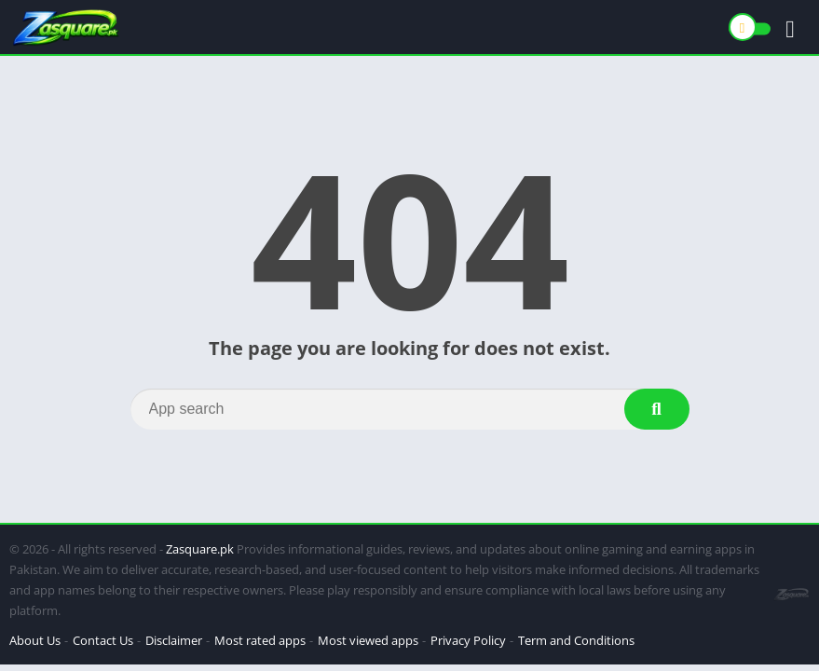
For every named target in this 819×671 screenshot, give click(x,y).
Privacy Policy (468, 640)
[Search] (409, 409)
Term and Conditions (576, 640)
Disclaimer (173, 640)
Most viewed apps (368, 640)
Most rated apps (260, 640)
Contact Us (103, 640)
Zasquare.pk (200, 549)
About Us (35, 640)
